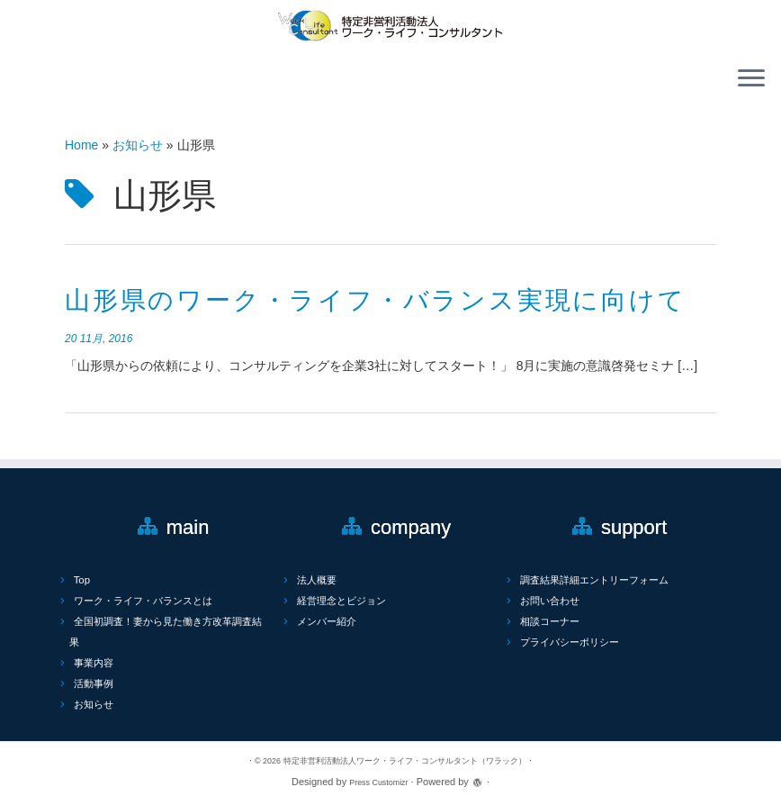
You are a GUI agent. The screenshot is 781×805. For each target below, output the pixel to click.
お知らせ (137, 145)
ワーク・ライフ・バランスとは (143, 600)
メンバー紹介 (326, 621)
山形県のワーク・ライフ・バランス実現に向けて (376, 300)
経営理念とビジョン (341, 600)
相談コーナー (549, 621)
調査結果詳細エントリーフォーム (594, 579)
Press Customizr (378, 782)
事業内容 (93, 662)
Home (81, 145)
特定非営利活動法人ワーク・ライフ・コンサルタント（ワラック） (404, 760)
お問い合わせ (549, 600)
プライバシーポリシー (569, 642)
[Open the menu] (751, 80)
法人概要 (317, 579)
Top (82, 579)
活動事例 (93, 683)
